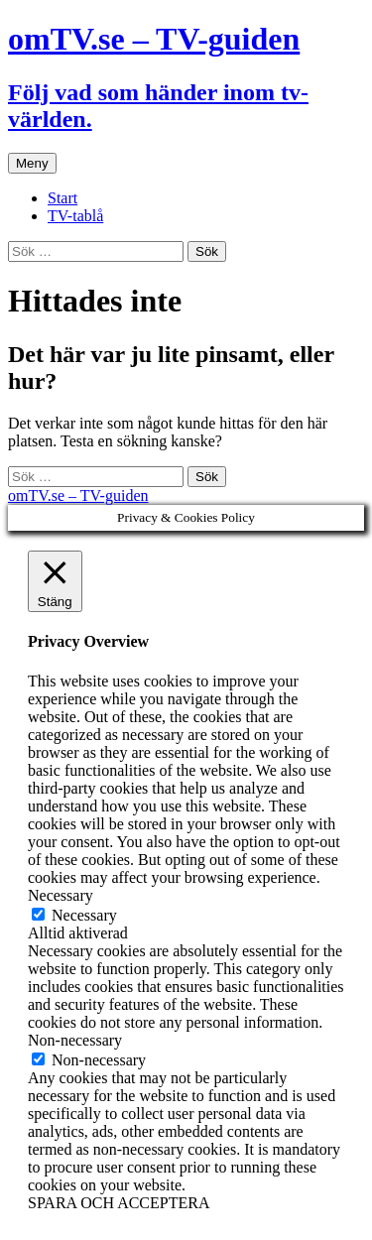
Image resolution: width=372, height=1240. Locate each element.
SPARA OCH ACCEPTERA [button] (118, 1202)
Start (62, 197)
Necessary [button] (60, 895)
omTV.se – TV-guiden (78, 495)
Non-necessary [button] (75, 1040)
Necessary (84, 915)
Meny (32, 163)
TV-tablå (75, 215)
